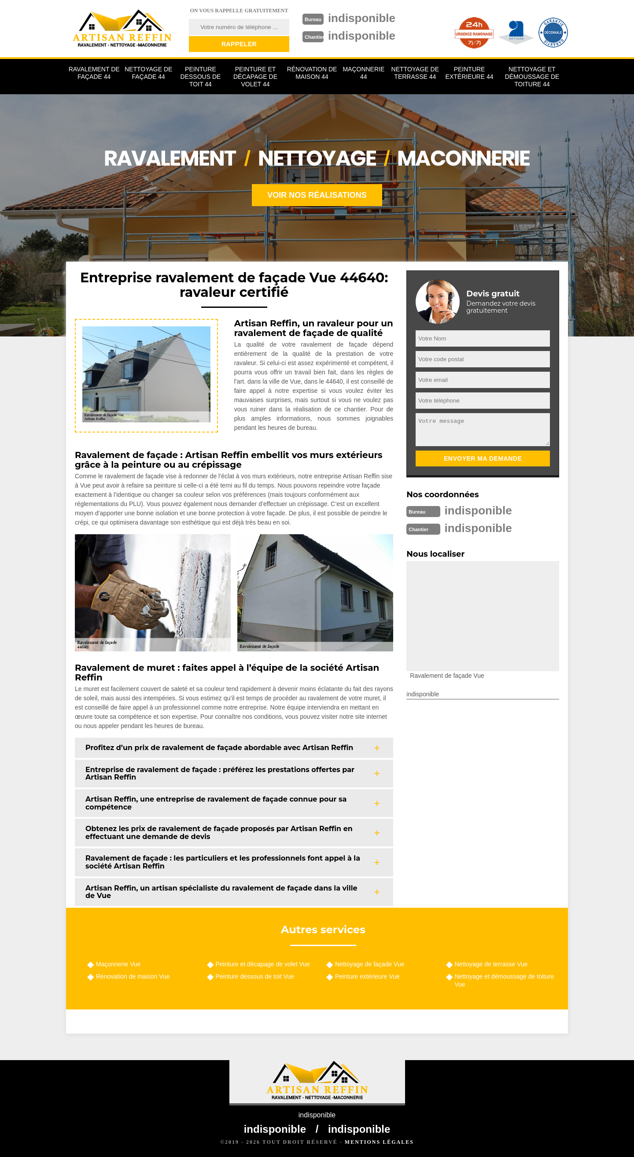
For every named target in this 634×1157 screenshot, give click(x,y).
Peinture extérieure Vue (367, 976)
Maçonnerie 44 (363, 73)
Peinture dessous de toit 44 (201, 77)
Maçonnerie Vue (118, 964)
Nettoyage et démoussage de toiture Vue (504, 980)
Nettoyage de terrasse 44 (415, 73)
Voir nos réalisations (317, 195)
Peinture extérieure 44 (470, 73)
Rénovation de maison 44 (312, 73)
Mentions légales (379, 1142)
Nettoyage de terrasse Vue (491, 964)
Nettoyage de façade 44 (148, 73)
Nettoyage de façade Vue (370, 964)
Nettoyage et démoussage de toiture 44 (532, 77)
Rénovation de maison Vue (133, 976)
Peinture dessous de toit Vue (255, 976)
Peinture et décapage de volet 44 (255, 77)
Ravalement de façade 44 (94, 73)
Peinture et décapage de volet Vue (263, 964)
